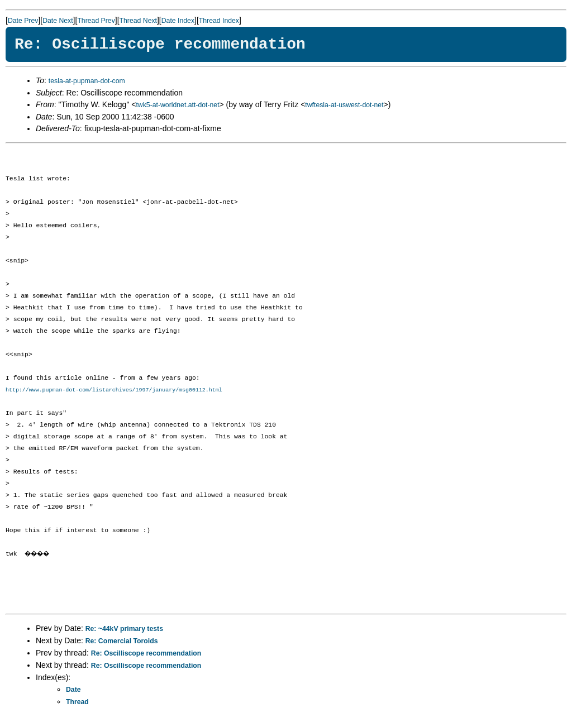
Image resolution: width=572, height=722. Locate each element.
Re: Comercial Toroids (121, 642)
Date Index (177, 21)
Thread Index (219, 21)
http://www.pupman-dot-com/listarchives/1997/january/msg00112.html (114, 390)
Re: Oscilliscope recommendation (146, 654)
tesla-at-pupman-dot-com (87, 81)
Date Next (57, 21)
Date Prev (23, 21)
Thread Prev (96, 21)
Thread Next (138, 21)
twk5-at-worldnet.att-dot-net (177, 105)
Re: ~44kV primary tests (124, 629)
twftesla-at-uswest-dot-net (344, 105)
